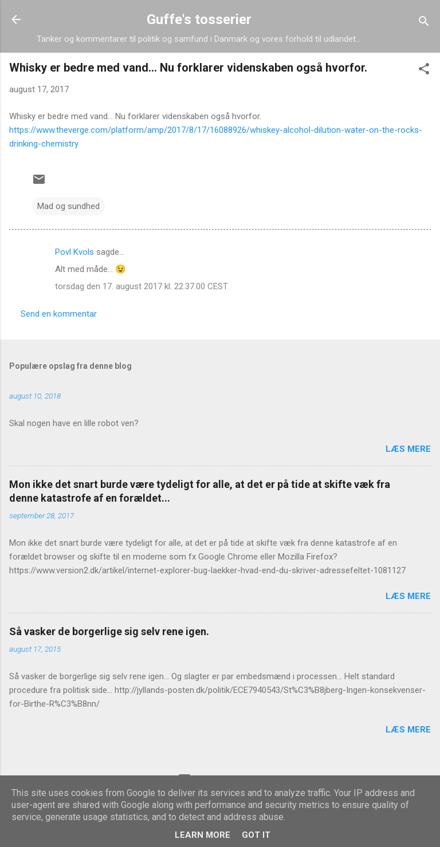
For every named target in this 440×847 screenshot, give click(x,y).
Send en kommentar (59, 314)
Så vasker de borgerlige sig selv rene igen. (109, 631)
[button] (424, 71)
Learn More (202, 835)
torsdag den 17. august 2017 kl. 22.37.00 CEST (141, 286)
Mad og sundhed (68, 206)
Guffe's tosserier (199, 19)
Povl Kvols (74, 252)
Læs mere (408, 449)
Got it (256, 835)
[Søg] (424, 23)
